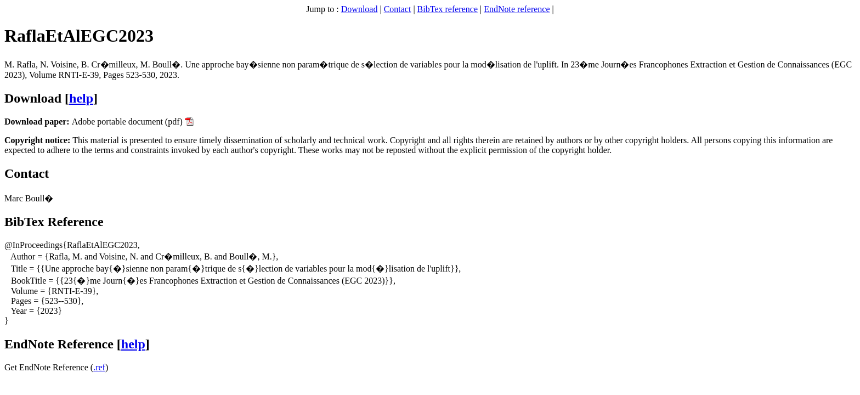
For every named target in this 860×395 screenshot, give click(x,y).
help (81, 98)
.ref (99, 367)
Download (359, 9)
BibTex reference (447, 9)
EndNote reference (517, 9)
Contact (397, 9)
